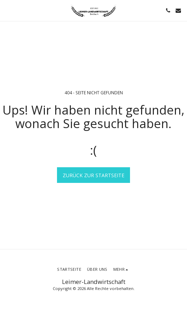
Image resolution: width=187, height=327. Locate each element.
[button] (8, 10)
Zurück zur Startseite (93, 175)
